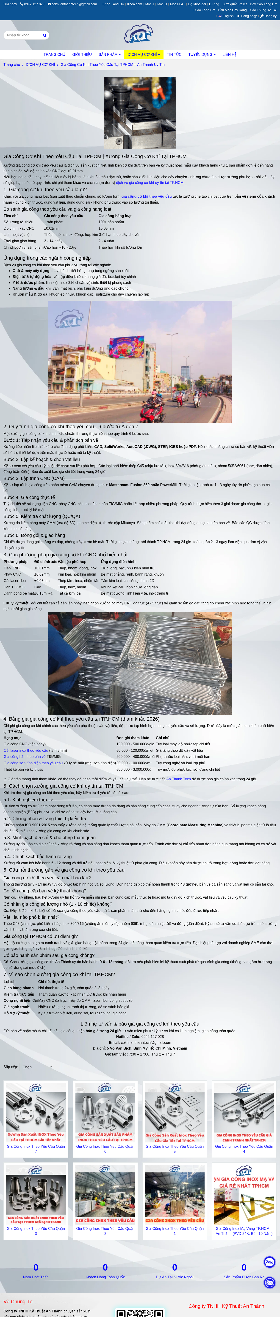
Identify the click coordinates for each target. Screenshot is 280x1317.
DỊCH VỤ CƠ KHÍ (144, 55)
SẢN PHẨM (110, 55)
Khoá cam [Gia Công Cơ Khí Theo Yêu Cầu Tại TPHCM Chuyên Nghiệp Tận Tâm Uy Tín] (134, 4)
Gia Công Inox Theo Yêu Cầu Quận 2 (105, 1231)
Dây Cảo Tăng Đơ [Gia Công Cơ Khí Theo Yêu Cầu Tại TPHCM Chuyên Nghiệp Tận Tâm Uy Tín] (263, 4)
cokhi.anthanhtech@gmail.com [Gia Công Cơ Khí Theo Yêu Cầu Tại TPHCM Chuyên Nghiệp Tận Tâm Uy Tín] (72, 4)
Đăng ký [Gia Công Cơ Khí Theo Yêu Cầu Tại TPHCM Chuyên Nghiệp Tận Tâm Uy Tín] (268, 16)
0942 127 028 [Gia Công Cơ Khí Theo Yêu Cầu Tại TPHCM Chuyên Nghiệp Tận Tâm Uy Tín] (32, 4)
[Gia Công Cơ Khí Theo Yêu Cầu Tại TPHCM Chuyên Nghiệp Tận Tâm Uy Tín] (147, 196)
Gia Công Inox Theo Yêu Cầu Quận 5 (175, 1149)
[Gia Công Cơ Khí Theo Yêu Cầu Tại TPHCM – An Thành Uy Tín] (140, 35)
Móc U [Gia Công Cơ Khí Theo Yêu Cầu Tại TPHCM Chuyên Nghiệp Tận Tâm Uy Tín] (162, 4)
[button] (227, 16)
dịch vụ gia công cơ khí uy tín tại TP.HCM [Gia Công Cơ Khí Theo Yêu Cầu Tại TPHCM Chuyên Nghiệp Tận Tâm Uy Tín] (149, 183)
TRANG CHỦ (55, 55)
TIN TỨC (174, 55)
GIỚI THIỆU (82, 55)
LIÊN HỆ (230, 55)
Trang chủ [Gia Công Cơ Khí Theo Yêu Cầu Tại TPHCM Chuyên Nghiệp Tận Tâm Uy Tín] (11, 65)
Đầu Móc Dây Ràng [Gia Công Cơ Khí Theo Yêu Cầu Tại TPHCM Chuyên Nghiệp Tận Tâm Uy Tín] (232, 10)
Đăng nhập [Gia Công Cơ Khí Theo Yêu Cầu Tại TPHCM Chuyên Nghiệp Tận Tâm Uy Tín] (247, 16)
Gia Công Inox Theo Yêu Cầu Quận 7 (36, 1149)
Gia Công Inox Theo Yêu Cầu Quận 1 (175, 1231)
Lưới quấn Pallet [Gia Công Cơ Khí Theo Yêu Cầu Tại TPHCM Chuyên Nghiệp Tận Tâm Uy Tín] (234, 4)
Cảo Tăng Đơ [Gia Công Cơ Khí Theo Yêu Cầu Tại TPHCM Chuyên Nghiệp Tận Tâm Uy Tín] (205, 10)
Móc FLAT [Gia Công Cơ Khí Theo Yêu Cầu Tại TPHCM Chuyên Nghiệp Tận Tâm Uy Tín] (177, 4)
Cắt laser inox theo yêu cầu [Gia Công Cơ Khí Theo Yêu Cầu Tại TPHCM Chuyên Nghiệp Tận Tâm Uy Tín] (26, 750)
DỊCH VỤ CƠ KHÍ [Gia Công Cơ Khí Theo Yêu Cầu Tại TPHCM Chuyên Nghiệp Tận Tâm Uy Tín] (40, 65)
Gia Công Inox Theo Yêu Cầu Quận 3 (36, 1231)
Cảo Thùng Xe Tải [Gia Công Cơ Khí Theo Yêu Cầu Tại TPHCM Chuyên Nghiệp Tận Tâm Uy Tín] (263, 10)
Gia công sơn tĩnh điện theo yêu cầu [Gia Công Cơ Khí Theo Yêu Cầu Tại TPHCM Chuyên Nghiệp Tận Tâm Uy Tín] (33, 763)
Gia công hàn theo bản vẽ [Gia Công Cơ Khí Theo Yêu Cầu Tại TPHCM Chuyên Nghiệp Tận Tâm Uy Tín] (25, 757)
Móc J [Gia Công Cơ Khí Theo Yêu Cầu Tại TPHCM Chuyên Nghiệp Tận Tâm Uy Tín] (149, 4)
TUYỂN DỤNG (202, 55)
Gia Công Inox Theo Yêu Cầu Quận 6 (105, 1149)
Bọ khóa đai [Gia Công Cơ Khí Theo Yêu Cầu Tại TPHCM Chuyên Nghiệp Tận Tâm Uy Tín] (197, 4)
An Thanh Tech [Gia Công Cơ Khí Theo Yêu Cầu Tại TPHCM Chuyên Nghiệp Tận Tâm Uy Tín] (178, 779)
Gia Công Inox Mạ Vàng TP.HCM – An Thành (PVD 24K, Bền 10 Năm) (244, 1231)
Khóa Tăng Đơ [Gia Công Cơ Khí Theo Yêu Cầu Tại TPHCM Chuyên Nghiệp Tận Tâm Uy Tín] (113, 4)
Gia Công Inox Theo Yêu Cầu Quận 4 (244, 1149)
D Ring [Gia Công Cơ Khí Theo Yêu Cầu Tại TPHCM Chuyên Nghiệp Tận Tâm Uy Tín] (214, 4)
